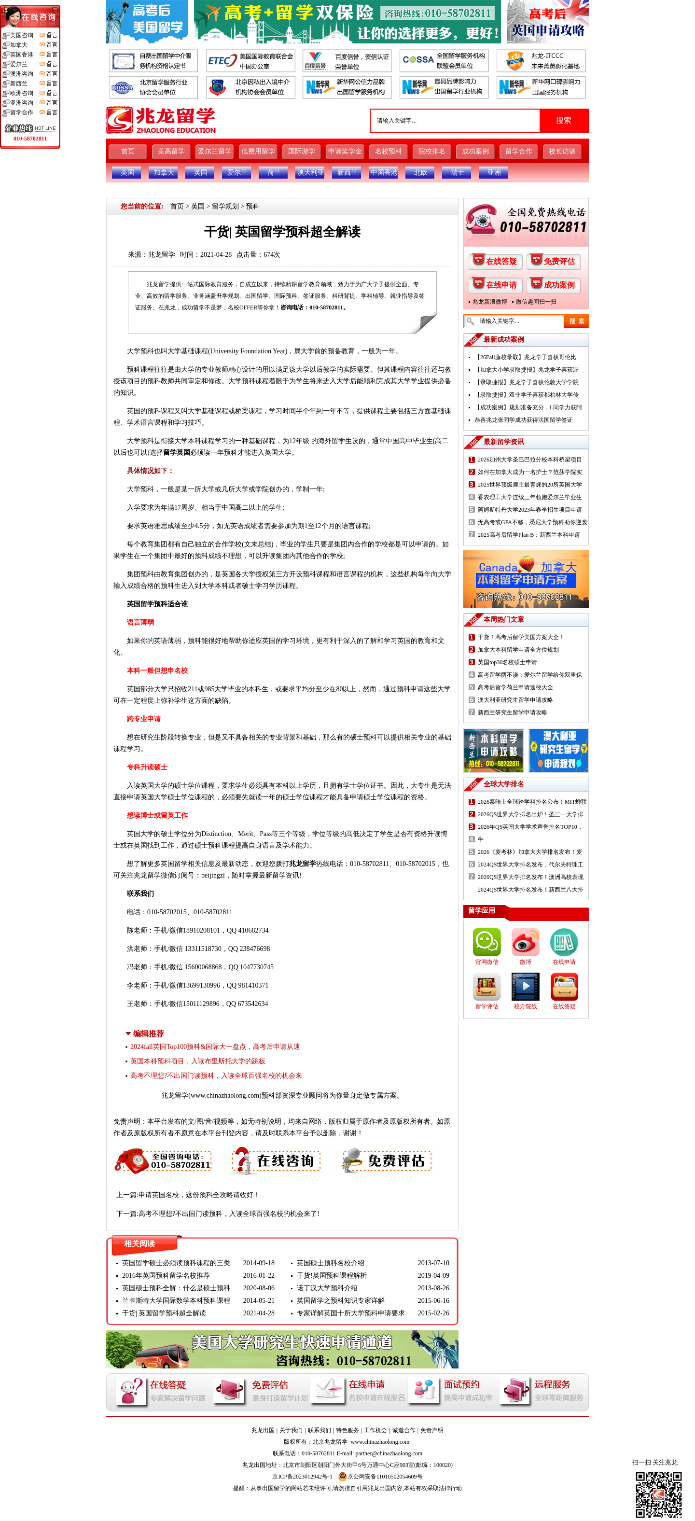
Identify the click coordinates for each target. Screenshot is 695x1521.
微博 (525, 962)
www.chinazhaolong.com (225, 1095)
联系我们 (319, 1430)
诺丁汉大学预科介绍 (327, 1288)
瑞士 (457, 172)
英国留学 (140, 604)
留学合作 (518, 151)
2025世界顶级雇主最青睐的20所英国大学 (530, 484)
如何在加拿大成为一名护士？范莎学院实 (530, 472)
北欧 (421, 172)
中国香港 (384, 172)
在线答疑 (501, 261)
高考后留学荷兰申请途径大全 (515, 687)
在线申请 (501, 285)
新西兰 (347, 172)
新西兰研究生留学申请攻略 (512, 712)
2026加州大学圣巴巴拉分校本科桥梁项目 (530, 459)
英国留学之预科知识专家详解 (341, 1300)
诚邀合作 (404, 1430)
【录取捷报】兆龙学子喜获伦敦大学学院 (526, 382)
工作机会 (375, 1430)
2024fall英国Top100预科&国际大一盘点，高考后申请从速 (215, 1046)
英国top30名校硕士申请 (507, 662)
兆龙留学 (161, 254)
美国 (127, 172)
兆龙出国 (263, 1430)
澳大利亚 (310, 172)
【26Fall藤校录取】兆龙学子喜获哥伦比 (525, 357)
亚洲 (494, 172)
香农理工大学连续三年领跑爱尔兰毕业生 (530, 497)
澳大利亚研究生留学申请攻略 (515, 700)
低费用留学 (258, 151)
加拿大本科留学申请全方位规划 (518, 649)
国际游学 (301, 151)
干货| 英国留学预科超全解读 (164, 1313)
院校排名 (431, 151)
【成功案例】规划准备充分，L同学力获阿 (528, 407)
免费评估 (559, 261)
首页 (128, 151)
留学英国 (176, 452)
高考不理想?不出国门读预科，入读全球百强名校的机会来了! (229, 1213)
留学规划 (225, 206)
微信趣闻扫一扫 (536, 301)
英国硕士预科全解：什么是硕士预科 (176, 1288)
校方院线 (525, 1006)
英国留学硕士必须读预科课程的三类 (176, 1263)
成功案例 (475, 151)
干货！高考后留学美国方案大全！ (521, 637)
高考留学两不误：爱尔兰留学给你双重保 (530, 674)
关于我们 (291, 1430)
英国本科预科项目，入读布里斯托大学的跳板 (197, 1061)
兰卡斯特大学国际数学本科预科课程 (176, 1300)
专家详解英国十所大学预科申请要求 (351, 1313)
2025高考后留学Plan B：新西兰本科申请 (529, 534)
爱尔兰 (237, 172)
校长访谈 (562, 151)
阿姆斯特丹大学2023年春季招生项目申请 (530, 509)
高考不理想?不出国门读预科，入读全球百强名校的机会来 (216, 1075)
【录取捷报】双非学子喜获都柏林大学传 (526, 394)
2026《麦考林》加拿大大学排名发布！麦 (530, 852)
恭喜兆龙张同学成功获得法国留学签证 (523, 420)
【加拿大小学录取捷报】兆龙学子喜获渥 (526, 369)
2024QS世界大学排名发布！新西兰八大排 (531, 889)
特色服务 (347, 1430)
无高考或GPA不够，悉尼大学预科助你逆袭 (532, 522)
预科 (253, 206)
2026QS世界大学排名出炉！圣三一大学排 (531, 814)
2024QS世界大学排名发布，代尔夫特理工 (531, 864)
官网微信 (487, 962)
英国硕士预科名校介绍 (330, 1263)
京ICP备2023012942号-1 (302, 1476)
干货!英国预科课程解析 (332, 1275)
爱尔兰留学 (215, 151)
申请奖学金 (345, 151)
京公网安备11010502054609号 (380, 1476)
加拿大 (164, 172)
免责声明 (432, 1430)
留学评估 (487, 1006)
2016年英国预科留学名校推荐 (166, 1275)
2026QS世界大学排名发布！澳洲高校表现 (531, 877)
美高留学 (171, 151)
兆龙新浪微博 (490, 301)
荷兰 (274, 172)
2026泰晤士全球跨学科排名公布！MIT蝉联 (532, 801)
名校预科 (388, 151)
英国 (201, 172)
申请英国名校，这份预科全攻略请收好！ (199, 1195)
